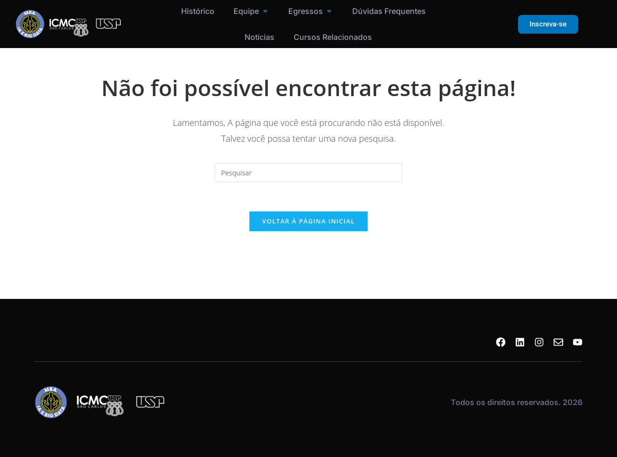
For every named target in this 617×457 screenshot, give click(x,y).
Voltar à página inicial (308, 221)
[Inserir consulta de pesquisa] (308, 172)
